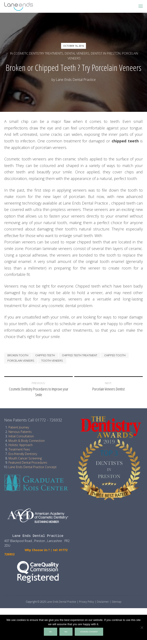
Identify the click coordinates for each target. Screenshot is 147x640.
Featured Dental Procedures (28, 462)
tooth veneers (52, 360)
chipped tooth (115, 355)
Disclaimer (103, 602)
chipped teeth (45, 355)
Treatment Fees (19, 449)
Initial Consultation (21, 436)
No (66, 632)
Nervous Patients (20, 432)
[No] (142, 627)
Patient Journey (19, 427)
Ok (50, 632)
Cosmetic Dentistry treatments (38, 53)
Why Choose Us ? (27, 550)
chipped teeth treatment (79, 355)
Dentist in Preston (105, 53)
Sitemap (116, 602)
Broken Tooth (17, 355)
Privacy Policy (86, 602)
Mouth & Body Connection (27, 441)
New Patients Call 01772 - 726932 (33, 419)
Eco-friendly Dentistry (23, 454)
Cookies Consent (89, 632)
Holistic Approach (21, 445)
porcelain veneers (20, 360)
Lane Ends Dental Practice (76, 79)
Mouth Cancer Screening (25, 458)
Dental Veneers (77, 53)
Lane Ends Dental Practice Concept (33, 467)
